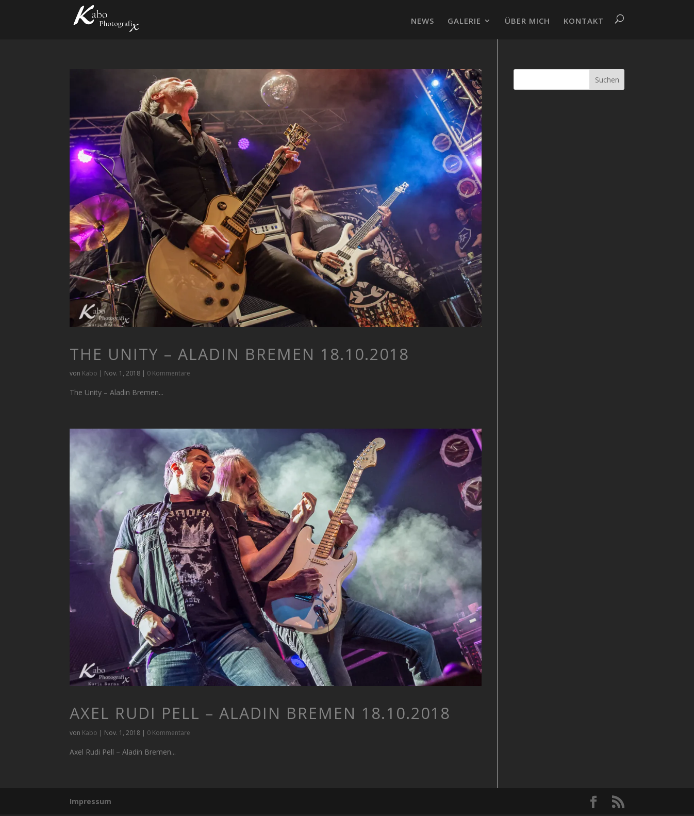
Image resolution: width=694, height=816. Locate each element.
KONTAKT (584, 21)
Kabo (89, 373)
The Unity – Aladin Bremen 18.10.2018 (239, 354)
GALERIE (464, 21)
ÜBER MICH (527, 21)
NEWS (422, 21)
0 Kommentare (168, 373)
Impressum (90, 801)
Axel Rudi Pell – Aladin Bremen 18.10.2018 (260, 713)
